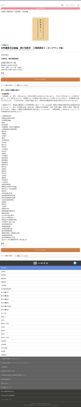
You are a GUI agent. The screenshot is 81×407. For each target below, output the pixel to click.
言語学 (3, 327)
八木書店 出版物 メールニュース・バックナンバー (15, 363)
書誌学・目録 (5, 323)
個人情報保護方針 (6, 379)
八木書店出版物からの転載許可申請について (13, 375)
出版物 (3, 11)
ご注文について (67, 3)
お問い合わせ (5, 383)
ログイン (73, 3)
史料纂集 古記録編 (21, 11)
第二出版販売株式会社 (7, 391)
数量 (2, 73)
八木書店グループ (6, 387)
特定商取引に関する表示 (8, 371)
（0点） (78, 5)
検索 (62, 3)
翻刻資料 (10, 11)
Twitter (75, 263)
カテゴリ (2, 3)
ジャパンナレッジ (6, 399)
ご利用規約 (4, 367)
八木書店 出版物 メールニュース (10, 358)
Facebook (78, 263)
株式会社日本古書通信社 (8, 395)
